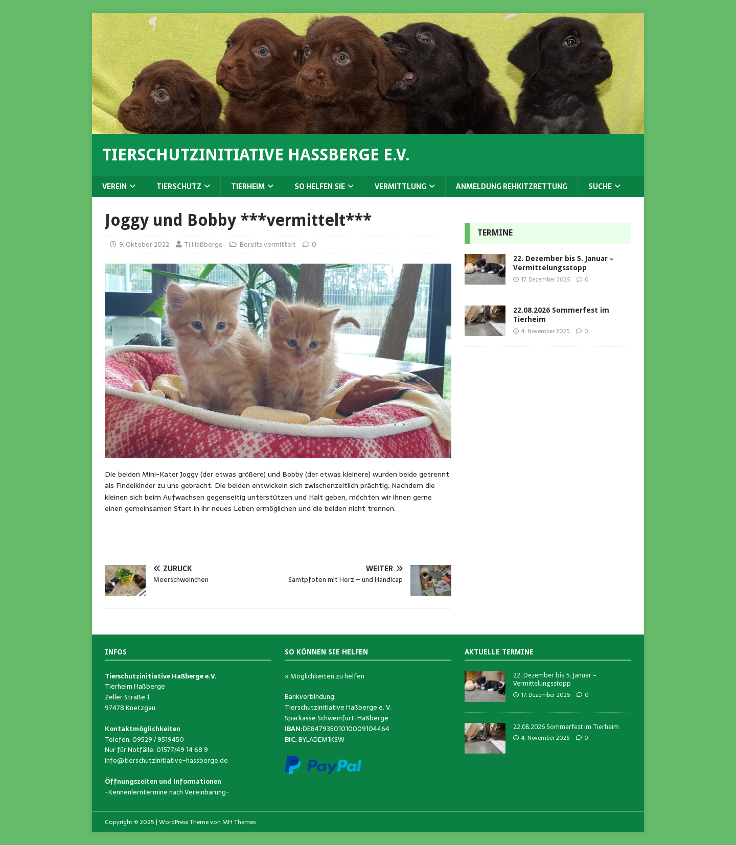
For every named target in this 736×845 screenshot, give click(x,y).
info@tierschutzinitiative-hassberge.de (166, 760)
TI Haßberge (203, 244)
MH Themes (239, 822)
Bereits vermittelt (268, 244)
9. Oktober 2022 (144, 244)
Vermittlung (400, 186)
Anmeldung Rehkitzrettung (511, 186)
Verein (114, 186)
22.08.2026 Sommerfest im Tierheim (566, 727)
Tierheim (248, 186)
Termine (495, 233)
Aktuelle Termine (499, 652)
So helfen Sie (319, 186)
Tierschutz (178, 186)
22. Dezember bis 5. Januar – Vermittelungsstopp (554, 679)
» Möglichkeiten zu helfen (324, 676)
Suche (600, 186)
